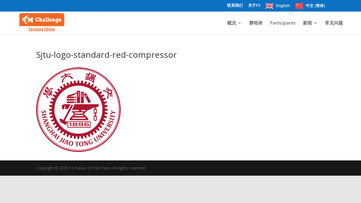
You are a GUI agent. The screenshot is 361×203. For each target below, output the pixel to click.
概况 (231, 23)
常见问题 (334, 23)
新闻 (307, 23)
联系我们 (235, 5)
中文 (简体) (315, 5)
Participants (283, 23)
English (283, 5)
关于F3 (254, 5)
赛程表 (256, 23)
